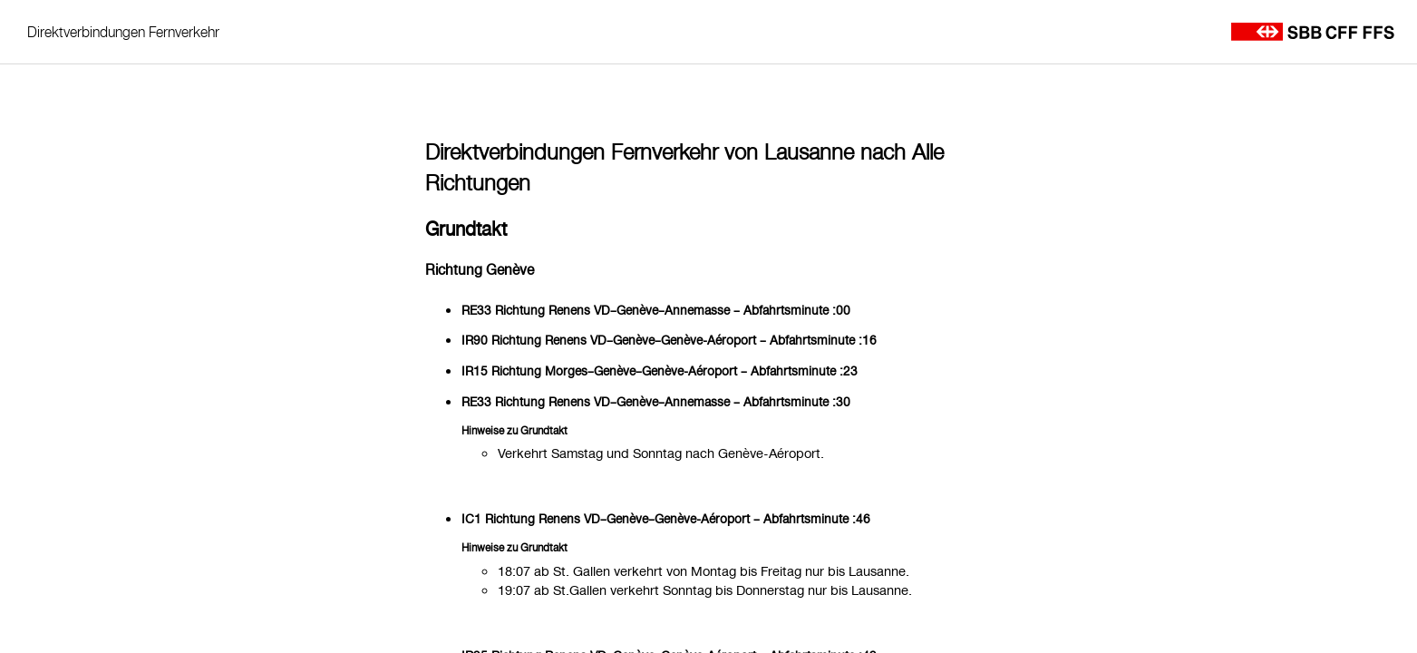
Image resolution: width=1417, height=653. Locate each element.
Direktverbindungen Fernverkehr (123, 32)
